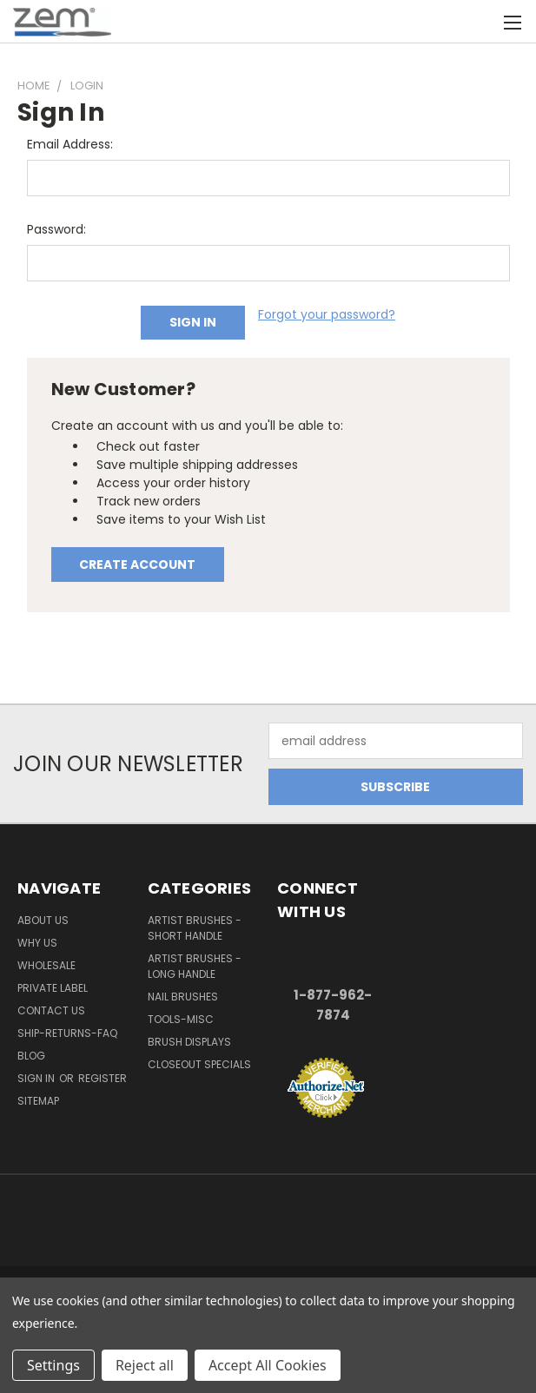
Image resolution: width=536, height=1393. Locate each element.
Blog (31, 1055)
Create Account (137, 564)
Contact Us (51, 1010)
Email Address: (70, 144)
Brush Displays (189, 1041)
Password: (56, 229)
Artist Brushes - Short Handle (195, 928)
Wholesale (46, 965)
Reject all (145, 1365)
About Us (43, 920)
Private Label (52, 987)
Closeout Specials (199, 1064)
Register (102, 1078)
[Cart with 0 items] (480, 21)
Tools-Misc (181, 1019)
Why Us (37, 942)
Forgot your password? (326, 314)
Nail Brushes (183, 996)
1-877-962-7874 (333, 1005)
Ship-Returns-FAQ (67, 1033)
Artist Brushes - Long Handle (195, 966)
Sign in (37, 1078)
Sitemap (38, 1100)
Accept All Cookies (267, 1365)
